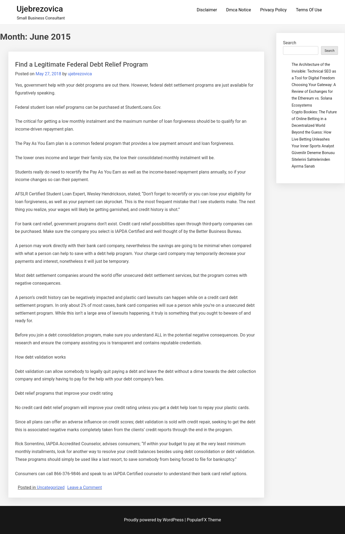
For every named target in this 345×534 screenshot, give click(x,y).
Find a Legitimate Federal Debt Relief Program (81, 64)
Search (289, 42)
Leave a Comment (84, 487)
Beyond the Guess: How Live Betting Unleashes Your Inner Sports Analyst (313, 139)
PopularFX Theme (204, 519)
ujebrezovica (39, 8)
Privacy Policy (273, 9)
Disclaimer (207, 9)
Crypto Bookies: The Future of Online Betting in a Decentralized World (314, 119)
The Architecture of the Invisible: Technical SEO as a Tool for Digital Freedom (314, 71)
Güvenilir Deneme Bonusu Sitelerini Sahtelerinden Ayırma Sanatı (313, 159)
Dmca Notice (238, 9)
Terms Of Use (309, 9)
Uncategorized (51, 487)
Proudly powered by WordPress (154, 519)
